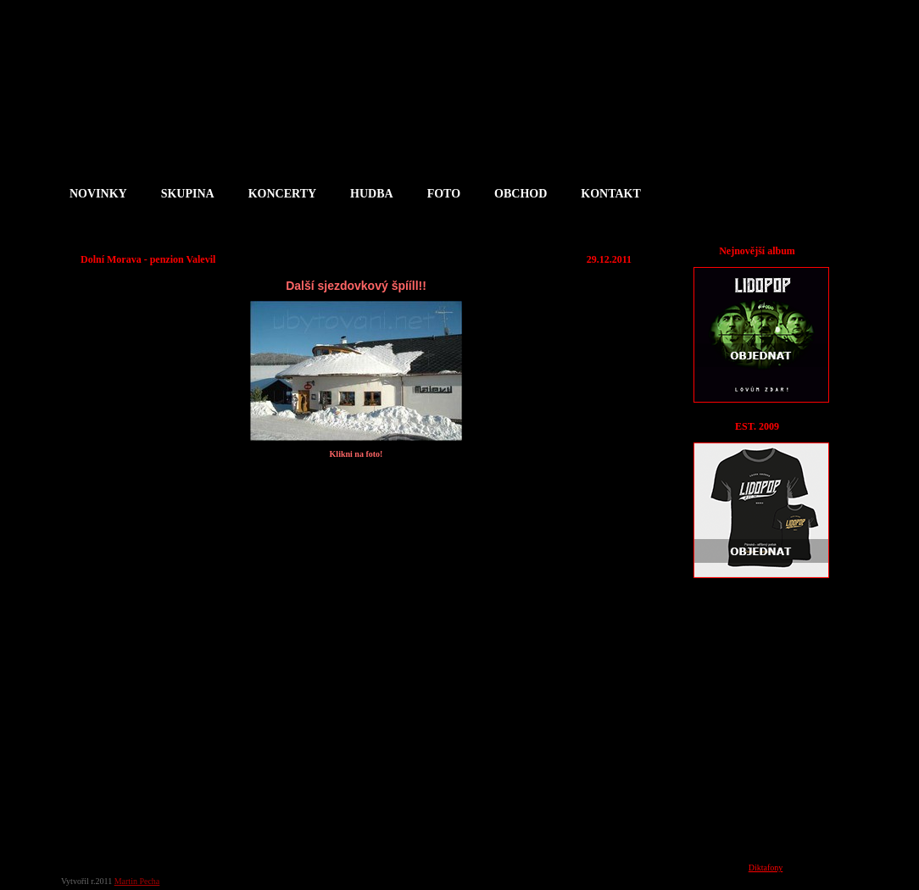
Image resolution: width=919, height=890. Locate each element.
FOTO (443, 193)
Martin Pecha (137, 881)
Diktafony (766, 867)
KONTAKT (611, 193)
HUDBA (371, 193)
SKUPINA (187, 193)
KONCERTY (282, 193)
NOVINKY (98, 193)
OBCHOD (520, 193)
